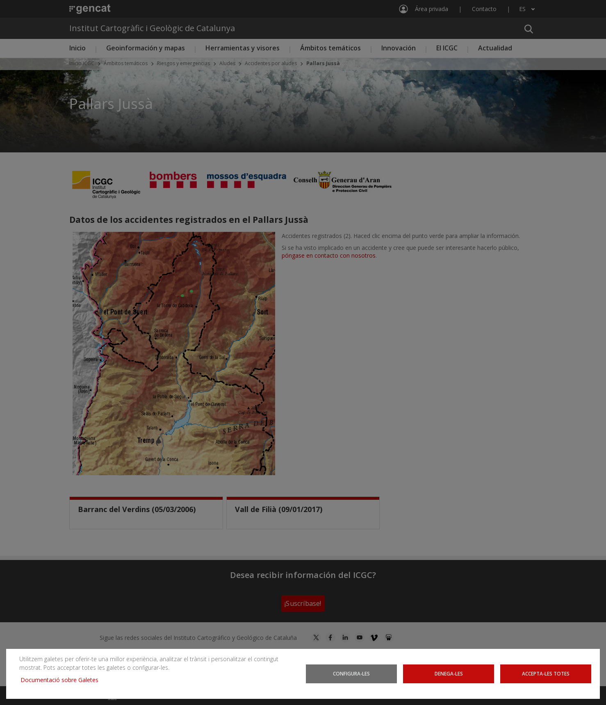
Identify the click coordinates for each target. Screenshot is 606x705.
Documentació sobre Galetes (62, 680)
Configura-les (351, 674)
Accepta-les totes (545, 674)
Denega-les (448, 674)
